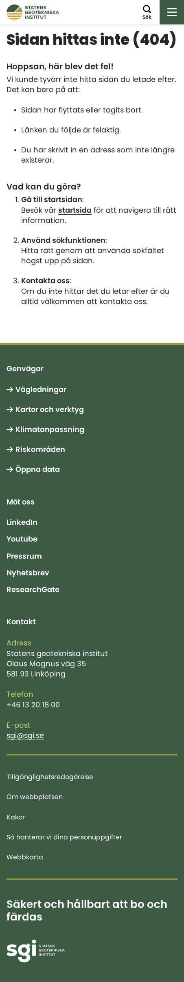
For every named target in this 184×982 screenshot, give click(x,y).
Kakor (16, 817)
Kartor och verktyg (49, 409)
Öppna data (37, 469)
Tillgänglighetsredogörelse (50, 776)
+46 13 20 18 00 (33, 705)
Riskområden (40, 449)
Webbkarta (25, 857)
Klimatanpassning (49, 429)
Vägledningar (40, 389)
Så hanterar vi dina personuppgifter (64, 837)
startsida (75, 210)
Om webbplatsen (35, 796)
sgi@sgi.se (25, 735)
